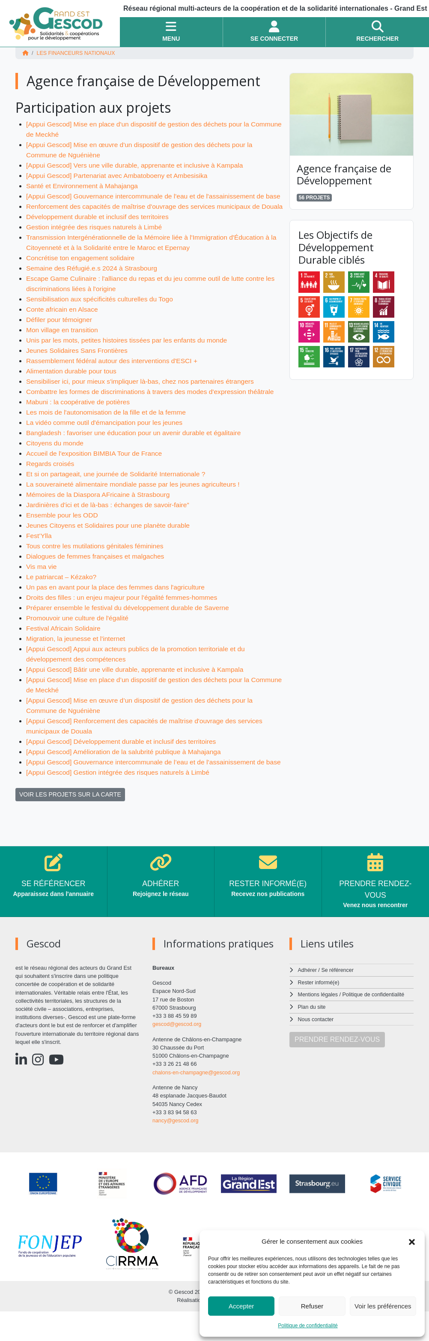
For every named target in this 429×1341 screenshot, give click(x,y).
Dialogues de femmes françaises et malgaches (97, 576)
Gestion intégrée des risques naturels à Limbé (96, 247)
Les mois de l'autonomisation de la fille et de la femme (108, 432)
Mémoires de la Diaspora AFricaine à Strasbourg (100, 515)
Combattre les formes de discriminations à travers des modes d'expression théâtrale (153, 412)
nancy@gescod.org (176, 1151)
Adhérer (307, 1001)
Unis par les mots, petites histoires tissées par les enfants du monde (129, 360)
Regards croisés (51, 484)
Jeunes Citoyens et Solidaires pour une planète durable (110, 546)
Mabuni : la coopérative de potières (79, 422)
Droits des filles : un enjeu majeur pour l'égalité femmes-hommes (124, 618)
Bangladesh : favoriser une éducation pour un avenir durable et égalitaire (136, 453)
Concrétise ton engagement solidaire (82, 278)
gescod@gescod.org (177, 1055)
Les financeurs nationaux (77, 53)
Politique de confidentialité (307, 1326)
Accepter (241, 1306)
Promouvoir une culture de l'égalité (78, 638)
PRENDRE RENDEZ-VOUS (337, 1069)
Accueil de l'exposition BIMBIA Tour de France (96, 474)
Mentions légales (318, 1025)
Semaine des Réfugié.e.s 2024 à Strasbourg (93, 288)
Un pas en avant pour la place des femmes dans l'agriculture (118, 607)
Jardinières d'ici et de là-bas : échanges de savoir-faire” (110, 525)
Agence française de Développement (344, 174)
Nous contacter (316, 1049)
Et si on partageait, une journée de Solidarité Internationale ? (118, 494)
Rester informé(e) (319, 1013)
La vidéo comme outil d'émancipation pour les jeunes (106, 443)
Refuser (312, 1306)
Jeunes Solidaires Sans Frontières (78, 371)
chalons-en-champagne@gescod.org (197, 1103)
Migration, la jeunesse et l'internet (77, 659)
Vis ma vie (42, 587)
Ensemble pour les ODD (63, 535)
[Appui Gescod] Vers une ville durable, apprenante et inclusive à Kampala (137, 165)
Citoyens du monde (55, 463)
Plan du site (312, 1037)
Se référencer (338, 1001)
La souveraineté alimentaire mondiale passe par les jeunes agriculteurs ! (136, 504)
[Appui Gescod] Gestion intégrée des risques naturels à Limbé (120, 803)
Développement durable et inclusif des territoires (99, 237)
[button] (412, 1241)
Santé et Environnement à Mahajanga (83, 185)
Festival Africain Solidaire (64, 648)
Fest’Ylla (39, 556)
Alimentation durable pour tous (72, 391)
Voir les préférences (383, 1306)
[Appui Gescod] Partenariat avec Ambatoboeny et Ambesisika (119, 175)
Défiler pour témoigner (60, 340)
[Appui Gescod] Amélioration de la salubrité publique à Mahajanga (126, 772)
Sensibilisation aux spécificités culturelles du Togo (101, 319)
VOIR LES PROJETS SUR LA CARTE (70, 825)
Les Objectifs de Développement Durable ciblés (336, 247)
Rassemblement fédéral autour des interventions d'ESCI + (114, 381)
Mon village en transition (63, 350)
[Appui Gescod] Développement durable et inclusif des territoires (123, 762)
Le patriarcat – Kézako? (62, 597)
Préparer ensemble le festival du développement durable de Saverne (130, 628)
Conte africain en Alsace (63, 330)
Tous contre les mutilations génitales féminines (96, 566)
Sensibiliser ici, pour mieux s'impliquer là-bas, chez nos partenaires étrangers (143, 402)
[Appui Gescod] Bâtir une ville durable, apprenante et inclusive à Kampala (138, 690)
